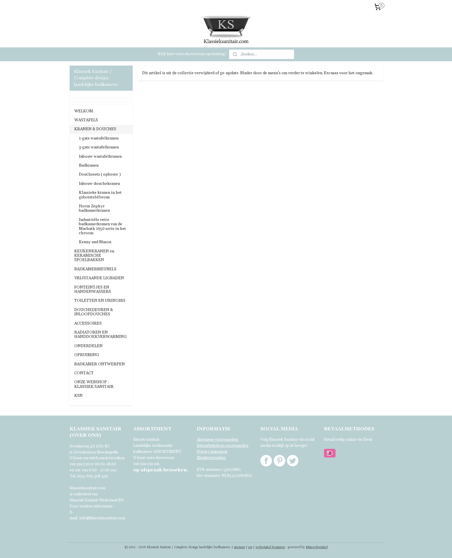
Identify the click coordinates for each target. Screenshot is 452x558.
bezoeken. (160, 470)
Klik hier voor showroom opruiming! (192, 54)
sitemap (239, 547)
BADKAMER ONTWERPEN (99, 364)
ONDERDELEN (88, 346)
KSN (78, 395)
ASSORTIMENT (167, 451)
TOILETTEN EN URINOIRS (99, 300)
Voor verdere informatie (91, 506)
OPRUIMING (86, 355)
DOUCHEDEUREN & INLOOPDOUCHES (93, 312)
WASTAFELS (86, 120)
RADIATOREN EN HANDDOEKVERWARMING (100, 334)
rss (250, 547)
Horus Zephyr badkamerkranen (94, 208)
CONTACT (84, 373)
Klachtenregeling (211, 457)
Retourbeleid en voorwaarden (222, 445)
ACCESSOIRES (88, 323)
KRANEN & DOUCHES (95, 129)
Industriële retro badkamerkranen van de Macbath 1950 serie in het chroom (102, 226)
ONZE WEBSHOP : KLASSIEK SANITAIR (94, 384)
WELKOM (83, 111)
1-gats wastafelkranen (98, 138)
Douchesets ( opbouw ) (100, 174)
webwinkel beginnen (270, 547)
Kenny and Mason (95, 242)
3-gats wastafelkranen (99, 147)
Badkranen (89, 165)
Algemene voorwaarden (217, 439)
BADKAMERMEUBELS (95, 269)
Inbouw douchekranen (99, 183)
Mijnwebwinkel (317, 547)
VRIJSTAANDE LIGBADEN (99, 278)
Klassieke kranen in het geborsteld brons (100, 195)
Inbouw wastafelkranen (100, 156)
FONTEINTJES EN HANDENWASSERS (92, 289)
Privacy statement (212, 451)
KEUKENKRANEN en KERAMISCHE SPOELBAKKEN (94, 256)
